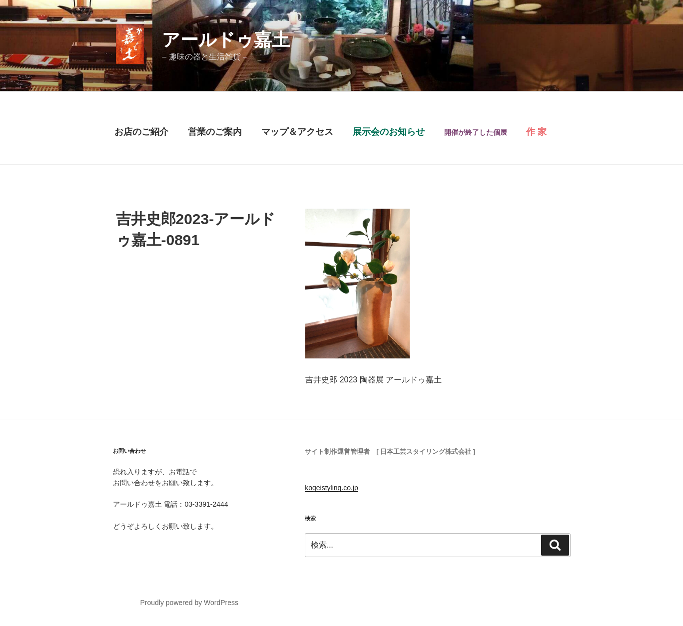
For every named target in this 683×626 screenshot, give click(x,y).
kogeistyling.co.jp (331, 488)
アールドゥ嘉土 (226, 39)
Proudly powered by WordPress (189, 603)
